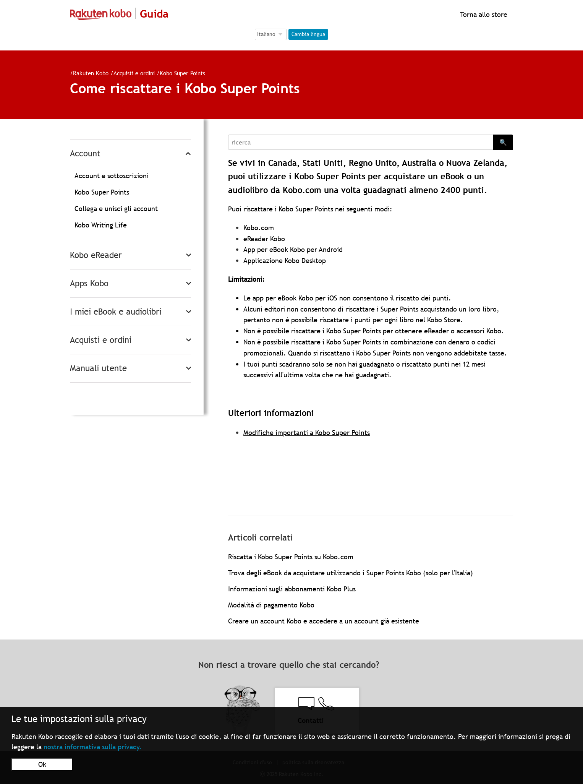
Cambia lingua (308, 34)
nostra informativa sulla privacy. (93, 746)
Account (85, 153)
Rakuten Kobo (91, 73)
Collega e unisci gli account (116, 208)
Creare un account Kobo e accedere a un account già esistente (323, 621)
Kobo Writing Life (100, 225)
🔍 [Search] (503, 142)
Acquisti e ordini (134, 73)
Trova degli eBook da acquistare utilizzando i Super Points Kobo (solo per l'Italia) (350, 572)
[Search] (360, 142)
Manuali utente (98, 368)
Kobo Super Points (182, 73)
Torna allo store (482, 14)
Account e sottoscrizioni (111, 175)
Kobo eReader (96, 255)
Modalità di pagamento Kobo (271, 605)
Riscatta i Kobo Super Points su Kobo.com (290, 556)
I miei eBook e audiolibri (116, 312)
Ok (42, 764)
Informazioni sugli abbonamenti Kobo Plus (292, 588)
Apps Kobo (89, 283)
